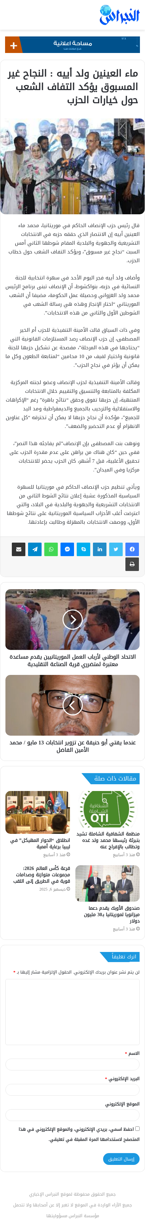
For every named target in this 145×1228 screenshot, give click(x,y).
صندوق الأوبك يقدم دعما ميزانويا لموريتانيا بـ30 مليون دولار (112, 915)
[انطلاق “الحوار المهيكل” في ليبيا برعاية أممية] (37, 812)
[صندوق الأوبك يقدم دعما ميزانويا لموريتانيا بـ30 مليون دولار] (107, 883)
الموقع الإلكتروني (122, 1104)
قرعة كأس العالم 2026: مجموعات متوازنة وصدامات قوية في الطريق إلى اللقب (41, 875)
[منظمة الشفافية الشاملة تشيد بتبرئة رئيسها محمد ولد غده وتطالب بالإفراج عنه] (107, 809)
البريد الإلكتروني (122, 1078)
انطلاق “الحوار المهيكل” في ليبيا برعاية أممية (40, 843)
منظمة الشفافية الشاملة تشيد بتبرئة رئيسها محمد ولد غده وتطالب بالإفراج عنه (108, 840)
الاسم (132, 1053)
